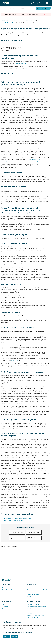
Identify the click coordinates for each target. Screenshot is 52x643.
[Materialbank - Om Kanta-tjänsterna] (31, 613)
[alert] (46, 14)
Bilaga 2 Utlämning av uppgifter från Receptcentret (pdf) (17, 520)
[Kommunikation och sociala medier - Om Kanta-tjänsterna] (36, 615)
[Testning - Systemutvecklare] (5, 609)
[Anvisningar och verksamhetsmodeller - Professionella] (37, 590)
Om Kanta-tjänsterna (15, 20)
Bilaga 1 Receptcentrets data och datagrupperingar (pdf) (17, 518)
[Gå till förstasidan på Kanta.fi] (6, 580)
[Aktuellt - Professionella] (29, 596)
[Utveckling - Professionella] (30, 592)
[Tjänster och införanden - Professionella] (33, 587)
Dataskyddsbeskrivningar (7, 22)
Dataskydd (40, 20)
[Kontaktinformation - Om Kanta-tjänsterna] (32, 617)
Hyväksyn (6, 636)
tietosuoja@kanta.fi (29, 68)
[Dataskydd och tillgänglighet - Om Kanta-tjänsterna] (34, 611)
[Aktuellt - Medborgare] (5, 592)
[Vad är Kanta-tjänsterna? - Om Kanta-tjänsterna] (33, 604)
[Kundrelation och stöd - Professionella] (33, 594)
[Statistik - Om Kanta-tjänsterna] (29, 609)
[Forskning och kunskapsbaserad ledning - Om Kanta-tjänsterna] (37, 606)
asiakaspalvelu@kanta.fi (21, 63)
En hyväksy (14, 636)
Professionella (4, 20)
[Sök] (33, 3)
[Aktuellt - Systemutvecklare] (5, 611)
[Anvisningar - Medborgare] (5, 587)
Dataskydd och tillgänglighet (29, 20)
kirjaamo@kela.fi (15, 360)
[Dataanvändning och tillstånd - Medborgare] (10, 590)
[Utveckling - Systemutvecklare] (5, 604)
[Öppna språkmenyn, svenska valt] (40, 3)
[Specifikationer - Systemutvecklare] (6, 606)
